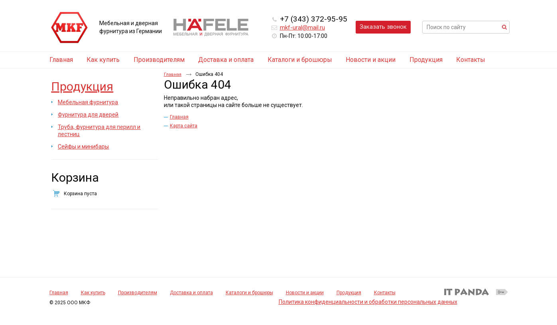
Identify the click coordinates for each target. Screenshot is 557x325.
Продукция (82, 86)
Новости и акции (305, 292)
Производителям (137, 292)
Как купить (93, 292)
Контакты (385, 292)
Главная (172, 74)
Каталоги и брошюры (249, 292)
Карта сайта (183, 126)
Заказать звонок (383, 26)
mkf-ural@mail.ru (302, 27)
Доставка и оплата (191, 292)
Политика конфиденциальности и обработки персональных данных (368, 302)
